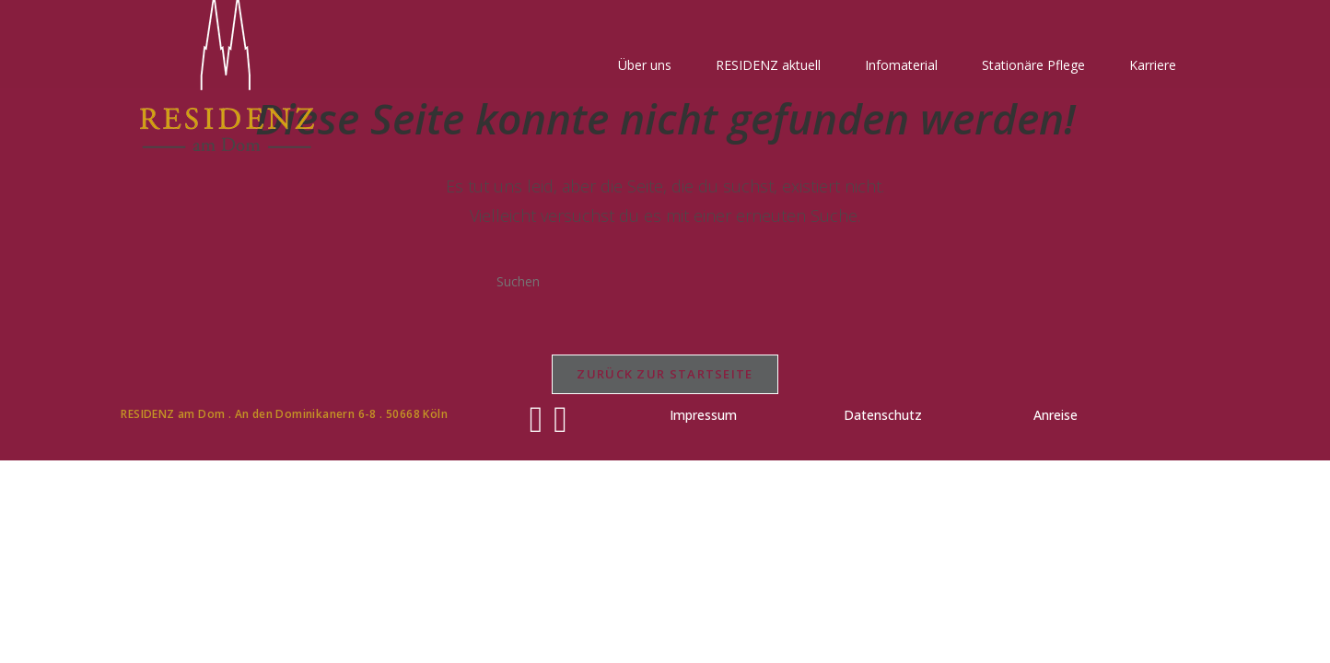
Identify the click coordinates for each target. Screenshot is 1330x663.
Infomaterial (901, 65)
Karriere (1152, 65)
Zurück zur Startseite (664, 374)
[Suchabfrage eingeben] (665, 280)
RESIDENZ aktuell (768, 65)
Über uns (644, 65)
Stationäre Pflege (1033, 65)
